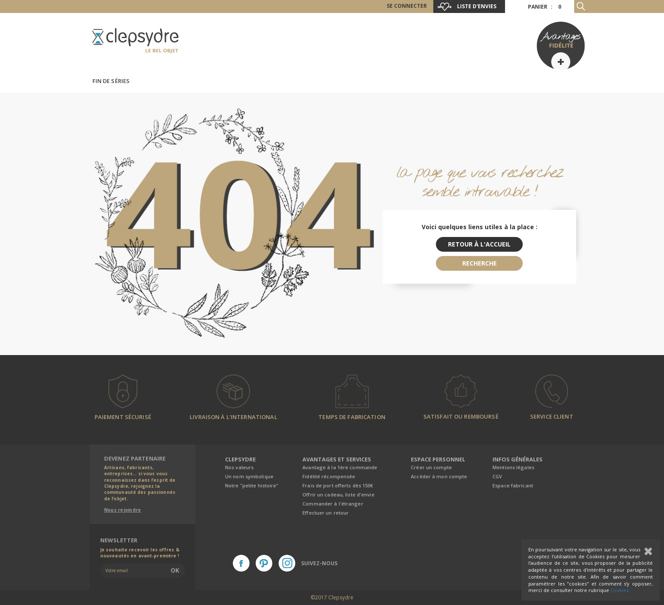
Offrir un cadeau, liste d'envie (338, 494)
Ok (175, 570)
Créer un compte (431, 467)
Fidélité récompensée (328, 476)
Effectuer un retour (325, 512)
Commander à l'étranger (332, 503)
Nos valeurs (239, 467)
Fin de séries (111, 81)
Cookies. (620, 590)
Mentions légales (513, 467)
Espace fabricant (512, 485)
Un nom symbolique (249, 476)
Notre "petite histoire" (252, 485)
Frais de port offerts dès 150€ (337, 485)
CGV (497, 476)
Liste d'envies (476, 6)
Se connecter (407, 6)
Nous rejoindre (122, 510)
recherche (479, 263)
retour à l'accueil (479, 244)
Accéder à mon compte (439, 476)
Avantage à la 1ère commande (339, 467)
